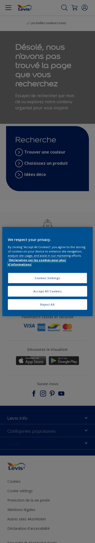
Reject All (47, 304)
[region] (47, 271)
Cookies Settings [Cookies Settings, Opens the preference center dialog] (47, 278)
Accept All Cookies (47, 291)
